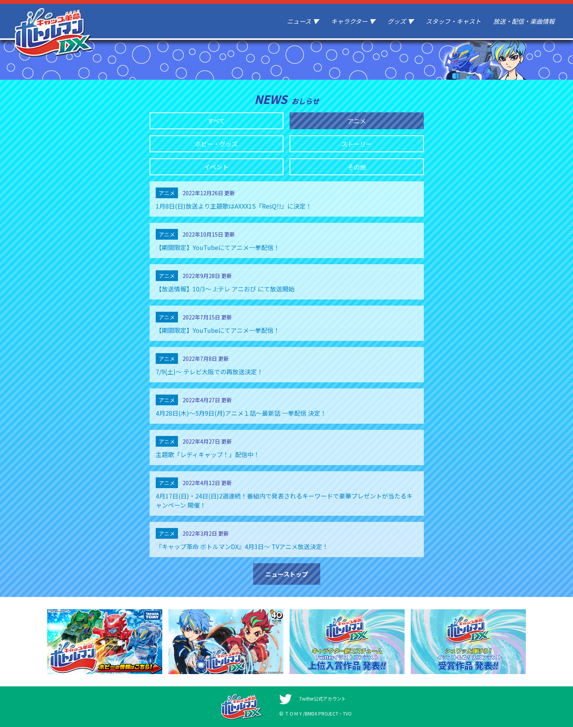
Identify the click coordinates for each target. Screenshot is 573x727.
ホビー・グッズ (216, 143)
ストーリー (356, 143)
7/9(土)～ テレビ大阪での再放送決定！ (209, 371)
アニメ (356, 120)
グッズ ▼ (400, 21)
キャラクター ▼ (353, 21)
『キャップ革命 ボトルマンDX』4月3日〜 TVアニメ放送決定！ (242, 546)
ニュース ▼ (303, 21)
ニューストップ (286, 574)
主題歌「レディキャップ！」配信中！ (208, 454)
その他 (356, 166)
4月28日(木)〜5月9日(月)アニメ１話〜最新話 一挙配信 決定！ (241, 413)
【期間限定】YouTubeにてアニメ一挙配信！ (218, 247)
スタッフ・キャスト (453, 21)
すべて (216, 120)
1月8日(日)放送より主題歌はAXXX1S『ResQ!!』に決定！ (234, 206)
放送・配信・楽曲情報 (524, 21)
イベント (216, 166)
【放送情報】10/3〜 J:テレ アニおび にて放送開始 (225, 288)
